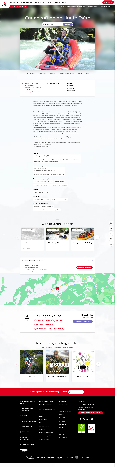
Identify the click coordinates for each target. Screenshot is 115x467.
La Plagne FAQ (26, 426)
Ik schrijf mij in (76, 392)
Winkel (23, 415)
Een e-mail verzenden (70, 89)
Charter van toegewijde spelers (47, 436)
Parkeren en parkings (43, 324)
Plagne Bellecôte (63, 421)
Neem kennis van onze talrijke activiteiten (76, 6)
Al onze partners (27, 444)
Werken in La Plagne (28, 421)
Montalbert (61, 414)
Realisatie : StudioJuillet (65, 465)
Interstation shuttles (44, 320)
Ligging (80, 73)
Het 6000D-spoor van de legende (57, 376)
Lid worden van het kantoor (46, 404)
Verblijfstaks (42, 413)
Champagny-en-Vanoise (65, 411)
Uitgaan (37, 2)
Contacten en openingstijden (91, 413)
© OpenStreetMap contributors (104, 303)
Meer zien (68, 24)
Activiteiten (47, 2)
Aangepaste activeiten (93, 6)
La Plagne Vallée (28, 229)
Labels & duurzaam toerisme (46, 432)
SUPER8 (31, 376)
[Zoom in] (113, 296)
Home (63, 6)
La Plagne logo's (43, 419)
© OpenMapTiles (94, 303)
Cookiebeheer (78, 465)
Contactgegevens (30, 73)
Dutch (100, 2)
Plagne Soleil (62, 427)
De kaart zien (28, 93)
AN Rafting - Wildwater (56, 243)
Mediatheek (42, 416)
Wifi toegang (42, 422)
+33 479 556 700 (88, 318)
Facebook (69, 85)
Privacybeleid (52, 465)
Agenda (57, 2)
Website (69, 83)
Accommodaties (26, 2)
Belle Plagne (62, 431)
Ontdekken (14, 2)
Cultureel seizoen (83, 376)
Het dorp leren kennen (83, 321)
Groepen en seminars (44, 439)
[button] (97, 237)
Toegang (59, 320)
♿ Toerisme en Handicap (67, 73)
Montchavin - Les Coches (65, 408)
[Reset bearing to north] (113, 301)
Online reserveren (18, 6)
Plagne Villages (62, 434)
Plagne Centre (62, 424)
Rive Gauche (27, 243)
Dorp (87, 73)
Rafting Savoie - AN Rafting (82, 243)
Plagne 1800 (62, 417)
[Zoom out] (113, 299)
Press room (42, 429)
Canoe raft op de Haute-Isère (106, 6)
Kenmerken (53, 73)
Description (42, 73)
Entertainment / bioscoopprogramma (49, 328)
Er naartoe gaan (85, 267)
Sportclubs (25, 432)
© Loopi (113, 303)
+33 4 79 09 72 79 (53, 83)
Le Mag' (64, 2)
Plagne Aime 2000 (63, 437)
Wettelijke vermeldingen (39, 465)
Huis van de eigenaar (44, 426)
